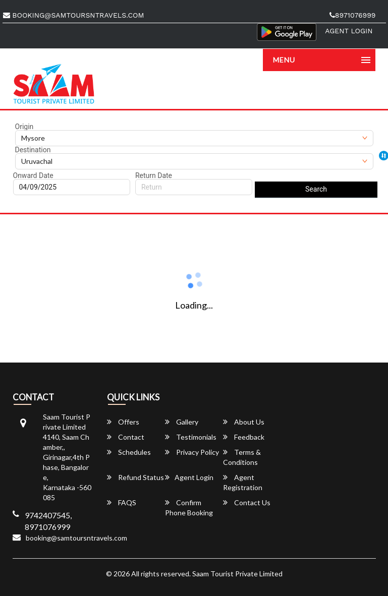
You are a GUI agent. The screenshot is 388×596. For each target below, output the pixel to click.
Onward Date (33, 175)
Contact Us (246, 502)
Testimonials (190, 437)
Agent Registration (242, 482)
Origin (24, 126)
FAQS (121, 502)
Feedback (243, 437)
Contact (125, 437)
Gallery (181, 422)
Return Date (153, 175)
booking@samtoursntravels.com (73, 15)
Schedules (129, 452)
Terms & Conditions (242, 457)
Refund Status (135, 477)
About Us (243, 422)
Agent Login (348, 31)
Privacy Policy (192, 452)
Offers (123, 422)
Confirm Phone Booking (189, 507)
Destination (33, 149)
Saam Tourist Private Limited (237, 573)
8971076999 (352, 15)
